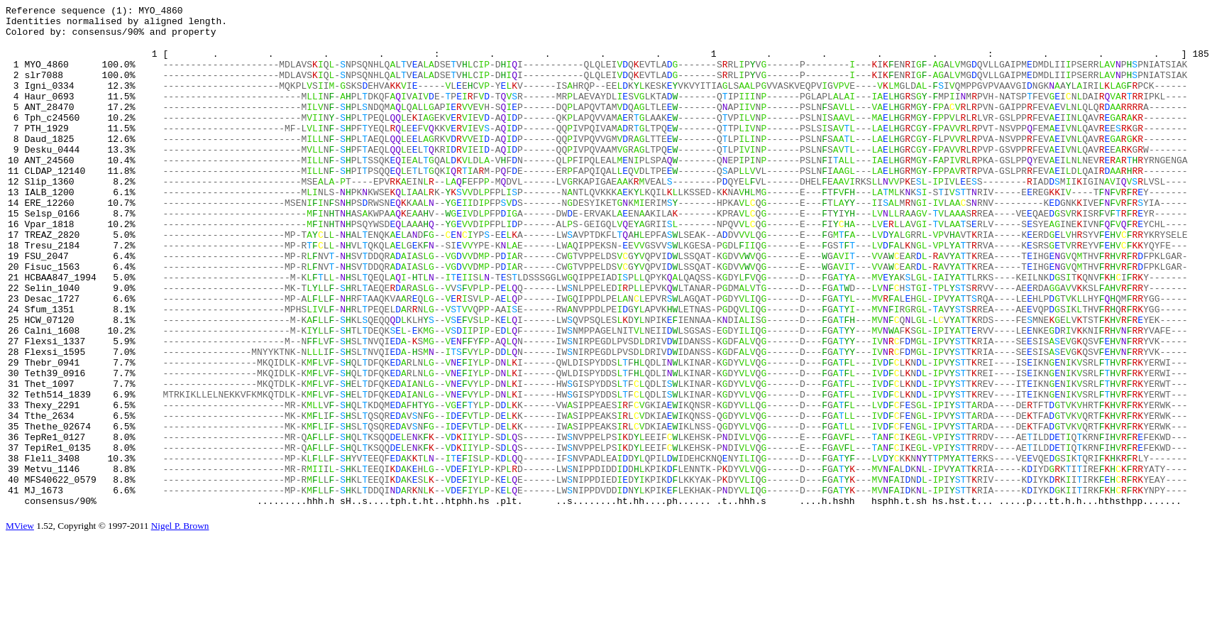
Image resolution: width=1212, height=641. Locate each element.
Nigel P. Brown (180, 623)
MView (20, 623)
